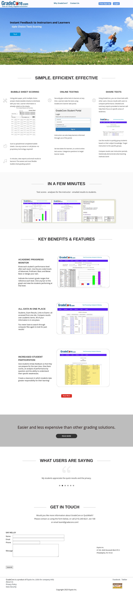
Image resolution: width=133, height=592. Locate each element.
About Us (9, 582)
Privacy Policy (11, 584)
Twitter (124, 579)
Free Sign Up (105, 4)
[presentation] (22, 561)
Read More (66, 436)
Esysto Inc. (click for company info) (40, 579)
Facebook (116, 579)
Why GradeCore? (61, 3)
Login (116, 4)
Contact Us (74, 3)
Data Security (11, 587)
